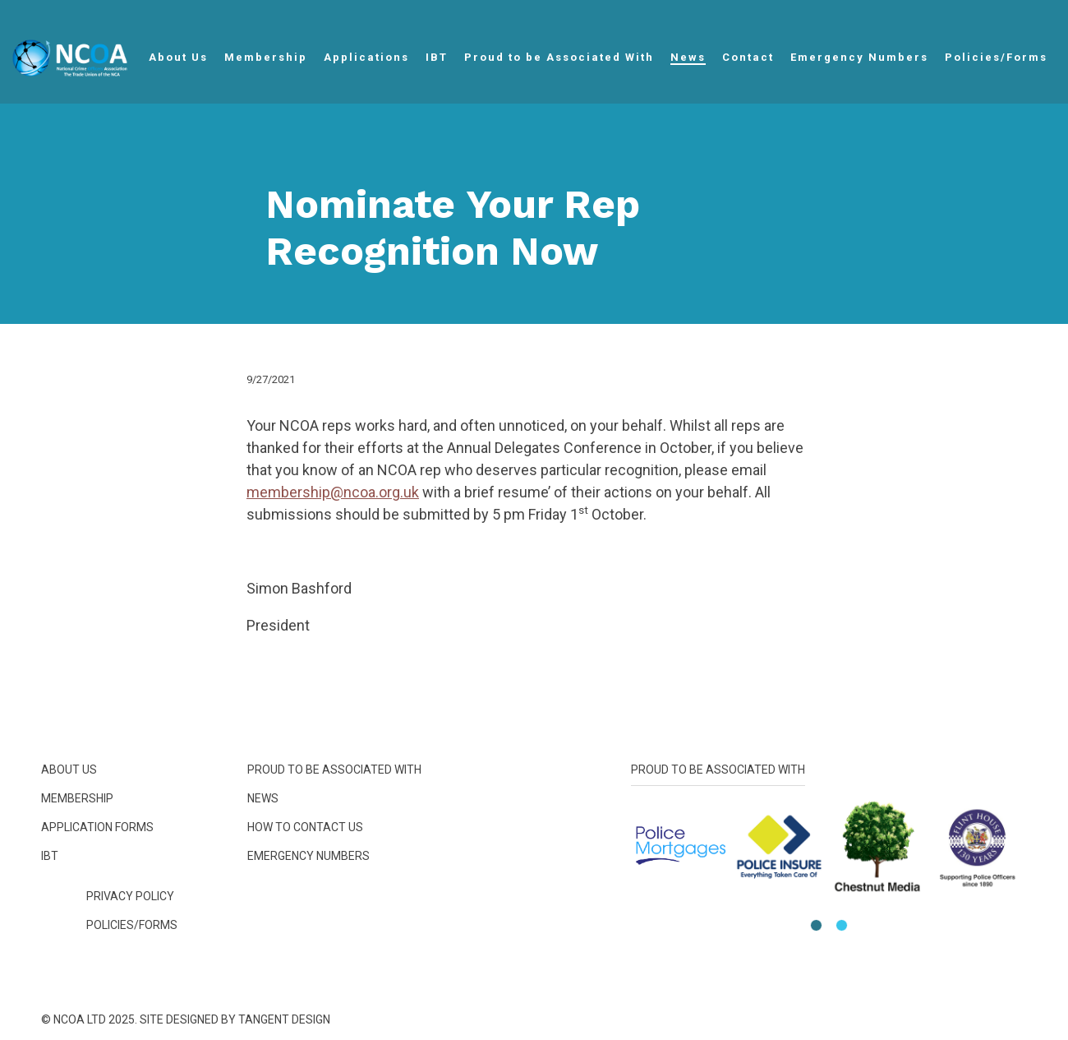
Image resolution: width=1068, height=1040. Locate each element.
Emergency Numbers (859, 57)
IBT (437, 57)
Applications (366, 57)
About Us (178, 57)
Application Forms (97, 827)
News (688, 57)
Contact (748, 57)
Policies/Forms (996, 57)
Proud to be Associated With (559, 57)
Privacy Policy (130, 896)
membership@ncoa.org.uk (332, 492)
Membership (265, 57)
